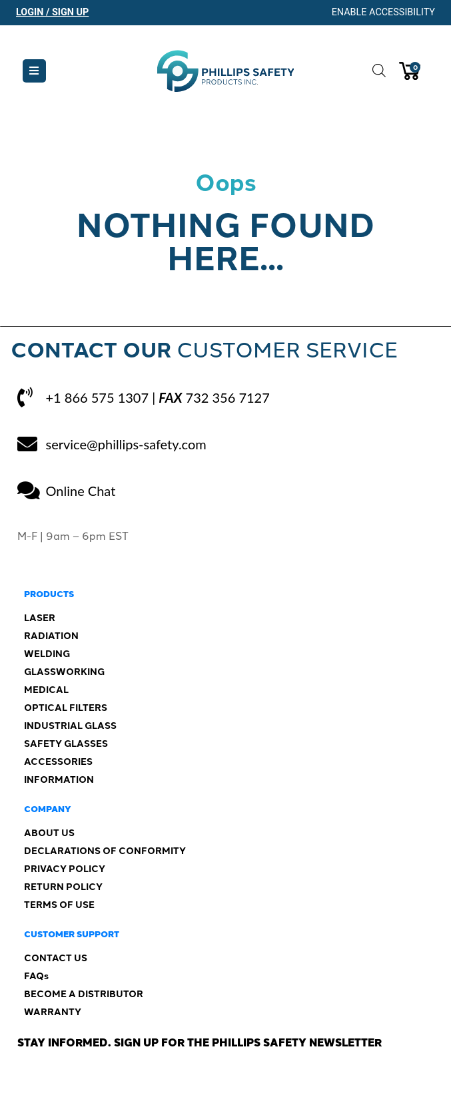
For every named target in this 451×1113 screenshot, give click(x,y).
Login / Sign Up (52, 12)
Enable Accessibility (383, 12)
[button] (34, 71)
